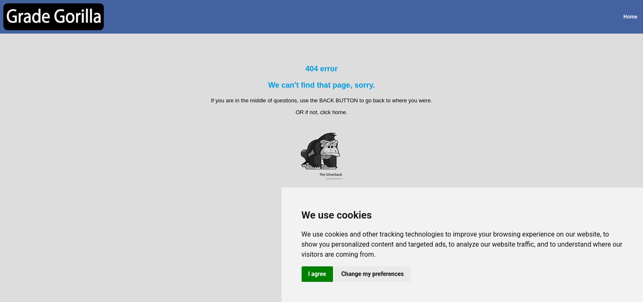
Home (630, 17)
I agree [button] (317, 274)
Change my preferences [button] (372, 274)
